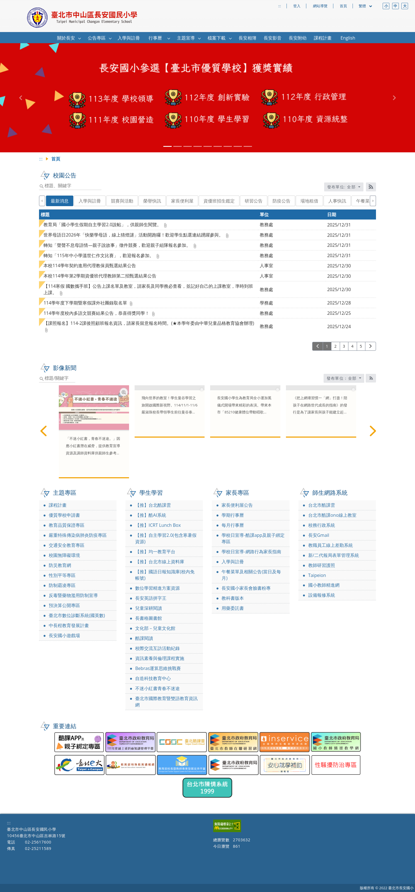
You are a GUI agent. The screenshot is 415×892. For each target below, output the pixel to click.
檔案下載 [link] (216, 38)
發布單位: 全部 (342, 186)
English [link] (348, 38)
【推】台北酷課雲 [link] (153, 505)
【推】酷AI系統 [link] (150, 515)
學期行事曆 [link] (233, 515)
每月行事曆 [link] (233, 525)
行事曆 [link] (155, 38)
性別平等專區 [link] (62, 575)
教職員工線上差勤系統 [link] (330, 545)
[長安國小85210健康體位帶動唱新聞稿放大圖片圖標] (275, 392)
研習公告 (254, 201)
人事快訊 (337, 201)
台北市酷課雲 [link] (321, 505)
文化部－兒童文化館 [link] (155, 628)
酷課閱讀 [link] (144, 638)
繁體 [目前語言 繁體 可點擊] (366, 5)
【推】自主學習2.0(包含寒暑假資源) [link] (165, 538)
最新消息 (60, 201)
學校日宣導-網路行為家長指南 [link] (251, 552)
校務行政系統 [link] (321, 525)
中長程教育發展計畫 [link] (69, 625)
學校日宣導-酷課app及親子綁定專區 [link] (253, 538)
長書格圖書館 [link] (148, 618)
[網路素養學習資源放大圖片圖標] (123, 392)
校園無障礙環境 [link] (64, 555)
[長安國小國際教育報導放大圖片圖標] (199, 392)
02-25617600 (38, 842)
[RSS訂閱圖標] (371, 378)
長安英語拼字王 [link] (150, 598)
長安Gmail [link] (318, 535)
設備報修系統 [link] (321, 595)
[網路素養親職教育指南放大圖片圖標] (351, 392)
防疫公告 (281, 201)
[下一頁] (370, 346)
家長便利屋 (182, 201)
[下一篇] (371, 431)
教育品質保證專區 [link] (66, 525)
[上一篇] (43, 431)
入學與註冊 (90, 201)
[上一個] (42, 201)
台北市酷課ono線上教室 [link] (332, 515)
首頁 (343, 6)
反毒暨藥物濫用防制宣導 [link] (73, 595)
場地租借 (309, 201)
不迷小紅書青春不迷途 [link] (157, 688)
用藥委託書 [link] (233, 608)
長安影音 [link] (272, 38)
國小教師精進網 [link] (323, 585)
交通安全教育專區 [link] (66, 545)
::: (279, 6)
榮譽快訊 (152, 201)
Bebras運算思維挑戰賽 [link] (158, 668)
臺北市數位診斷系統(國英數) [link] (77, 615)
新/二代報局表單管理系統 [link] (333, 555)
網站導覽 (320, 6)
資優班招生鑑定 (219, 201)
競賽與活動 (122, 201)
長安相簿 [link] (247, 38)
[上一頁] (317, 346)
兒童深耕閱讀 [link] (148, 608)
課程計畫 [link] (323, 38)
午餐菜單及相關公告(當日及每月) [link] (251, 575)
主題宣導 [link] (186, 38)
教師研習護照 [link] (321, 565)
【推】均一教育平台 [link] (155, 552)
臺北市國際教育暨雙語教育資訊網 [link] (166, 701)
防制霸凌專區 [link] (62, 585)
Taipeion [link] (317, 575)
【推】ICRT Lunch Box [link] (158, 525)
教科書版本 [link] (233, 598)
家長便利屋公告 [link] (237, 505)
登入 (296, 6)
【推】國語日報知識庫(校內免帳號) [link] (165, 575)
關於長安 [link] (66, 38)
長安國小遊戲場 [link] (64, 635)
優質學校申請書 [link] (64, 515)
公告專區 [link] (97, 38)
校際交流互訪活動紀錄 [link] (157, 648)
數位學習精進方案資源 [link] (157, 588)
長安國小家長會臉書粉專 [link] (246, 588)
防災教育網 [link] (60, 565)
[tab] (167, 146)
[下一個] (373, 201)
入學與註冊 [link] (129, 38)
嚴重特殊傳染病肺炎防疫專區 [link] (78, 535)
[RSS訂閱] (371, 186)
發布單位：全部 (342, 378)
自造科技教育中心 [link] (153, 678)
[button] (79, 38)
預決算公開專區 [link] (64, 605)
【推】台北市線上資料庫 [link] (159, 562)
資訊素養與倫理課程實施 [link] (159, 658)
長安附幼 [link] (298, 38)
